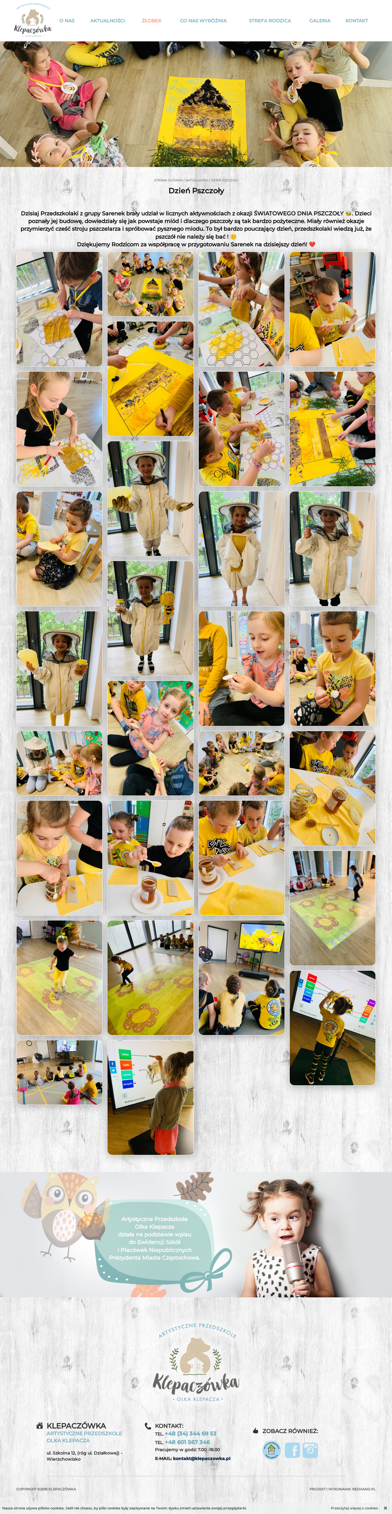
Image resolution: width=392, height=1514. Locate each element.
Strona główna (168, 180)
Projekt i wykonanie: (343, 1489)
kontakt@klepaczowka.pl (201, 1458)
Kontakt (356, 21)
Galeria (319, 21)
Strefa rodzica (270, 21)
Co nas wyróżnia (203, 21)
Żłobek (151, 21)
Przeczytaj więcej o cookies (354, 1508)
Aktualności (107, 21)
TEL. (186, 1433)
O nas (66, 21)
